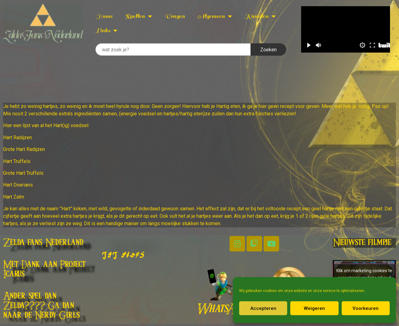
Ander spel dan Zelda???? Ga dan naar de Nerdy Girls (41, 306)
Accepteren (263, 308)
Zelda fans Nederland (43, 243)
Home (104, 16)
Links (106, 30)
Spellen (138, 16)
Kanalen (260, 16)
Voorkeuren (366, 308)
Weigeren (314, 308)
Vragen (174, 16)
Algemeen (214, 16)
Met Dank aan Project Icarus (44, 270)
